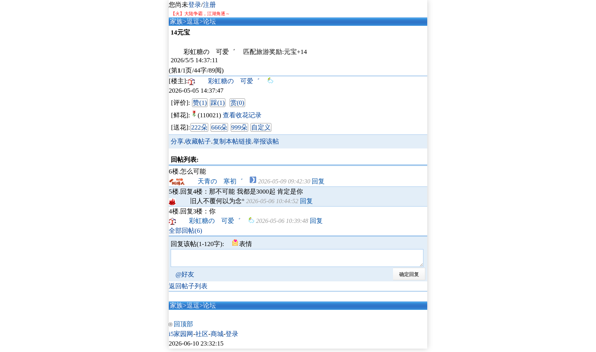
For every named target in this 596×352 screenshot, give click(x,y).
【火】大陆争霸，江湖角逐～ (200, 13)
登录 (194, 4)
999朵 (239, 127)
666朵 (219, 127)
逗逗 (193, 21)
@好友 (185, 277)
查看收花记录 (242, 115)
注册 (209, 4)
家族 (176, 21)
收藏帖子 (198, 141)
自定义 (261, 127)
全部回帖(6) (185, 230)
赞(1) (200, 102)
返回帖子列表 (188, 289)
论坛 (209, 21)
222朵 (199, 127)
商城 (217, 337)
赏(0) (237, 102)
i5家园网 (181, 337)
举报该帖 (266, 141)
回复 (318, 181)
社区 (201, 337)
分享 (177, 141)
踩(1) (218, 102)
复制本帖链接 (232, 141)
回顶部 (183, 327)
